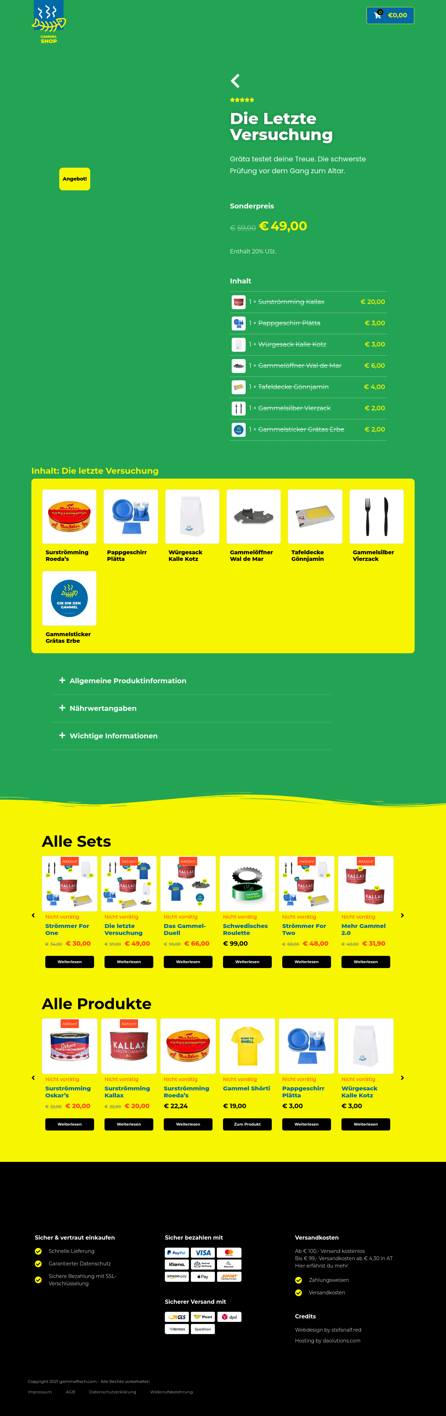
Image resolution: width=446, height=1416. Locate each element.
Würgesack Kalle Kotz (185, 555)
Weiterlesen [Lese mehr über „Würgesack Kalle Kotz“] (366, 1124)
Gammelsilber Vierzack (373, 555)
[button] (191, 680)
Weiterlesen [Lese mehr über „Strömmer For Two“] (306, 961)
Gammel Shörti (246, 1088)
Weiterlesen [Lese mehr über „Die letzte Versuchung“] (129, 961)
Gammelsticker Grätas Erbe (68, 637)
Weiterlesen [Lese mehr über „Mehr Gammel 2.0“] (366, 961)
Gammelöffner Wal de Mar (251, 555)
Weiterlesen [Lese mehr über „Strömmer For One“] (69, 961)
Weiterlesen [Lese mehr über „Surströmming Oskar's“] (69, 1124)
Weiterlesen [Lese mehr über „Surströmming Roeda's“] (188, 1124)
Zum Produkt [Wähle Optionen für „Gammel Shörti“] (247, 1124)
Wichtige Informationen (114, 736)
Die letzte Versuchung (124, 929)
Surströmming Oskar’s (68, 1092)
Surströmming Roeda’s (67, 555)
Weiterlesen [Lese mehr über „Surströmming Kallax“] (129, 1124)
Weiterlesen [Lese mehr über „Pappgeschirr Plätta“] (306, 1124)
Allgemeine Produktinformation (128, 681)
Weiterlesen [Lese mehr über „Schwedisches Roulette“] (247, 961)
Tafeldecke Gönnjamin (307, 555)
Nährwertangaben (103, 708)
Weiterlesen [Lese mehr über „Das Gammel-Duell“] (188, 961)
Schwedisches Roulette (245, 929)
